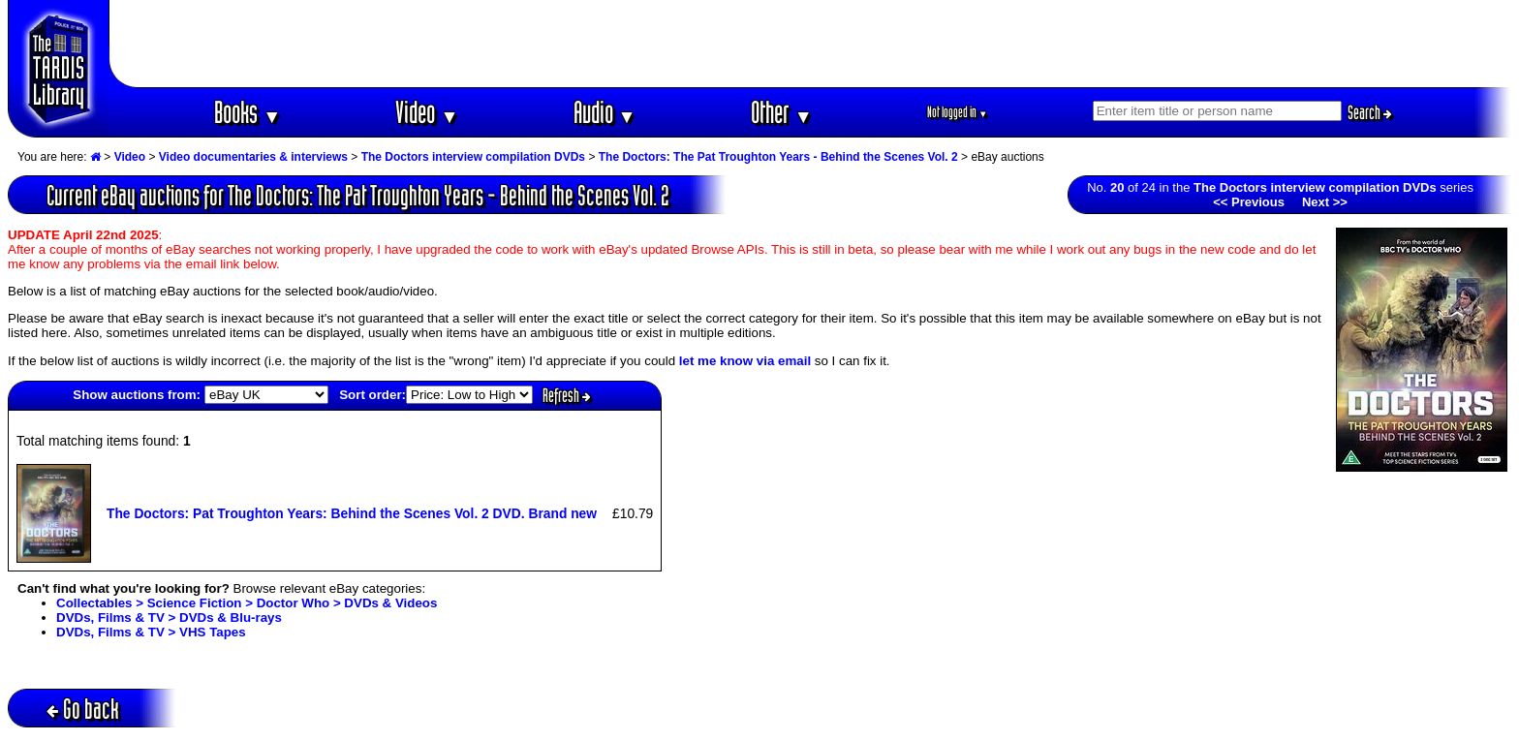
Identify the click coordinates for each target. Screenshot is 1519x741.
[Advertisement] (810, 43)
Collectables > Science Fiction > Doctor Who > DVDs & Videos (246, 603)
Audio (605, 112)
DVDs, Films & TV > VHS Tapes (151, 632)
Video (426, 112)
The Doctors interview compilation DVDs (473, 157)
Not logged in (957, 112)
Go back (82, 709)
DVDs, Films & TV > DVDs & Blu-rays (169, 617)
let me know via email (745, 361)
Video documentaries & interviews (253, 157)
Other (782, 112)
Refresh (566, 395)
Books (247, 112)
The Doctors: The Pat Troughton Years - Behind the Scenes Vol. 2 (778, 157)
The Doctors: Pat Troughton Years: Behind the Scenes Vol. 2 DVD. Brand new (352, 513)
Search (1370, 112)
